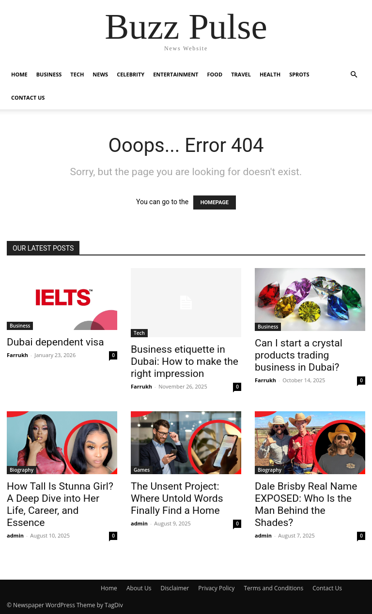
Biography (21, 469)
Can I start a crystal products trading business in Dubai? (298, 355)
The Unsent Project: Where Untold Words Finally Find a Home (177, 498)
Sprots (299, 74)
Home (19, 74)
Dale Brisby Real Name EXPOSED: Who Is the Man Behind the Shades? (306, 504)
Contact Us (28, 97)
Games (142, 469)
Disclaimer (174, 588)
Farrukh (17, 355)
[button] (353, 74)
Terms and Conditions (273, 588)
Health (270, 74)
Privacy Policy (216, 588)
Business (49, 74)
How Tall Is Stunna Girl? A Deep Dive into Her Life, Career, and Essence (60, 504)
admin (15, 535)
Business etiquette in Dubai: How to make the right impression (184, 361)
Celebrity (130, 74)
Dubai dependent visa (55, 342)
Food (215, 74)
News (100, 74)
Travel (241, 74)
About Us (138, 588)
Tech (77, 74)
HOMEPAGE (215, 202)
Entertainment (175, 74)
